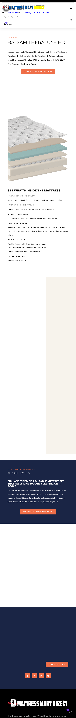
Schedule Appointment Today (38, 71)
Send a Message (57, 664)
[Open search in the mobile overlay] (37, 17)
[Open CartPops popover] (70, 712)
